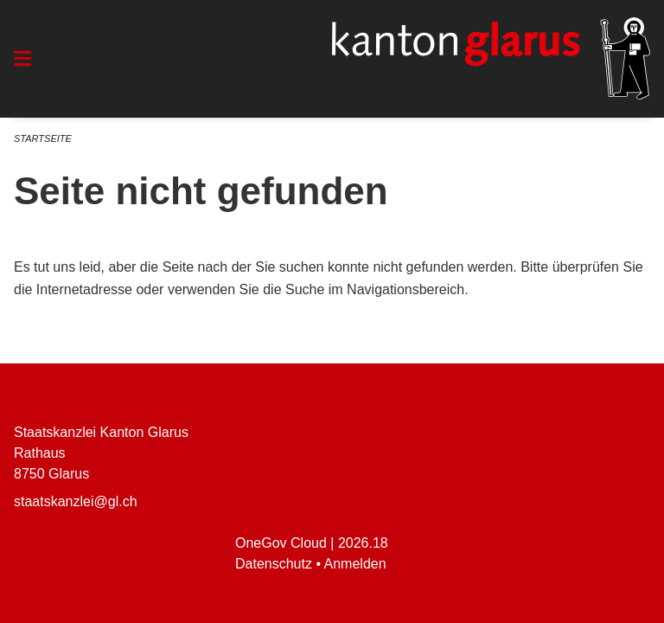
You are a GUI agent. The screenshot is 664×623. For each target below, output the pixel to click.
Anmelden (355, 563)
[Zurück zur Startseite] (491, 59)
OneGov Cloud (281, 543)
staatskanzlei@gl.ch (75, 501)
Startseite (43, 138)
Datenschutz (273, 563)
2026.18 (363, 543)
